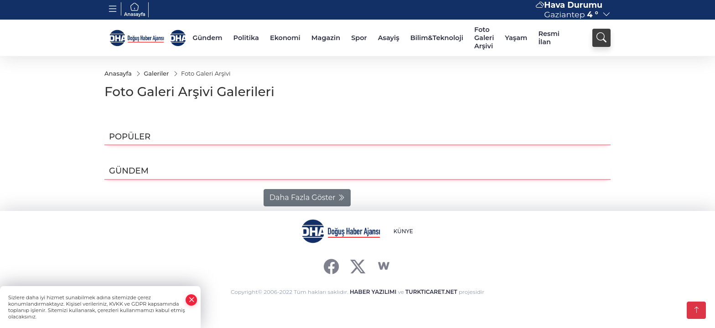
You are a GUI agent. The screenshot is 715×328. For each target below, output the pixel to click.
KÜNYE (403, 231)
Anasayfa (134, 9)
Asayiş (388, 38)
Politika (246, 38)
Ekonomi (285, 38)
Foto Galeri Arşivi (484, 38)
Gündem (207, 38)
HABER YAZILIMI (373, 291)
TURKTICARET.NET (431, 291)
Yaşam (516, 38)
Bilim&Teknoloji (436, 38)
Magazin (325, 38)
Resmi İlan (549, 38)
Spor (359, 38)
